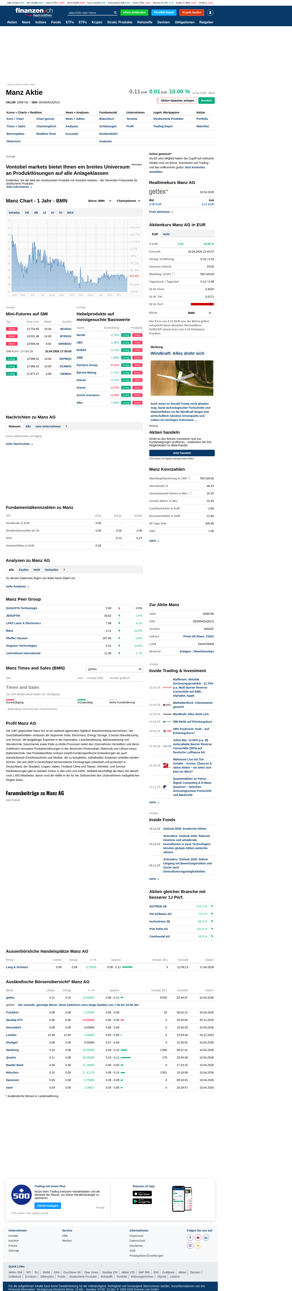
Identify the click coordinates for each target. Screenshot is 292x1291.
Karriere (14, 1240)
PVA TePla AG (158, 928)
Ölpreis (161, 1276)
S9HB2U (65, 373)
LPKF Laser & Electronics (23, 623)
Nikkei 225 (128, 1272)
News (26, 22)
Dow (48, 3)
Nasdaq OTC (14, 1019)
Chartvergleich (46, 126)
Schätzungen (108, 126)
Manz (9, 630)
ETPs (83, 22)
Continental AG (159, 936)
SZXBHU (66, 366)
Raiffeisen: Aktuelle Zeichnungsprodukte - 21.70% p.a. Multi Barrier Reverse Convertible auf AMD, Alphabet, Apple (193, 687)
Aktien (12, 22)
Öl (200, 3)
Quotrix (11, 1057)
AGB (133, 1250)
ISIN (34, 102)
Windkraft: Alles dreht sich (191, 714)
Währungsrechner (142, 1276)
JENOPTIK (13, 615)
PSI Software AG (160, 913)
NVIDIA (81, 350)
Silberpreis (47, 1276)
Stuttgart (12, 1042)
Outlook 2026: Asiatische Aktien (184, 828)
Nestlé (81, 335)
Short (137, 335)
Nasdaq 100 (110, 1272)
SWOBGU (65, 343)
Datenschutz (137, 1240)
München (12, 1072)
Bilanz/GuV (106, 118)
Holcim (81, 380)
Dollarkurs (15, 1276)
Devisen (163, 22)
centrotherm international (23, 653)
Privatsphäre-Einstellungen (146, 1255)
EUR (155, 234)
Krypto (97, 22)
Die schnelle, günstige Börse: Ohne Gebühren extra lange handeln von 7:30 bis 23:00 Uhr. (72, 1004)
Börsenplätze (16, 133)
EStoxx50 (113, 3)
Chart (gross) (45, 118)
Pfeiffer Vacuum (17, 638)
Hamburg (12, 1049)
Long (126, 335)
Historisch (13, 141)
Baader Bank (15, 1064)
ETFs (70, 22)
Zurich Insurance (88, 395)
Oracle (81, 387)
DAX (69, 3)
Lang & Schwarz (17, 966)
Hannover (12, 1079)
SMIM (46, 1272)
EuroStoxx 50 (72, 1272)
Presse (13, 1245)
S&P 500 (144, 1272)
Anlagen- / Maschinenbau (197, 651)
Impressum (137, 1235)
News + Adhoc (75, 118)
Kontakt (13, 1235)
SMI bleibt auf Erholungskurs (192, 721)
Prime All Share (193, 636)
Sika (80, 402)
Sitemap (14, 1250)
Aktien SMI (15, 1272)
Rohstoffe (144, 22)
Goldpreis (168, 1272)
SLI (36, 1272)
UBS (80, 342)
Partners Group (87, 365)
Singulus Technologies (21, 645)
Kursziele (71, 133)
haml (9, 1087)
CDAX (210, 636)
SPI (28, 3)
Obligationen (184, 22)
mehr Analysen (17, 586)
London (11, 1034)
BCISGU (65, 329)
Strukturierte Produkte (168, 118)
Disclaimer (136, 1245)
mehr (166, 234)
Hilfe (65, 1235)
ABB (80, 357)
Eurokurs (30, 1276)
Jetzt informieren (19, 186)
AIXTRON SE (158, 906)
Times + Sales (16, 126)
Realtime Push (46, 133)
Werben (67, 1240)
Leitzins (175, 1276)
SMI (9, 3)
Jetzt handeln (182, 453)
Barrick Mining (86, 372)
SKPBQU (65, 358)
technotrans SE (159, 921)
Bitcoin (157, 3)
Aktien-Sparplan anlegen (177, 100)
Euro (89, 3)
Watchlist (202, 126)
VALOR (11, 102)
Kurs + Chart (15, 118)
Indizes (40, 22)
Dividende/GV (108, 133)
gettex (10, 997)
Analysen (71, 126)
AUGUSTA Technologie (21, 608)
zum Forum (13, 800)
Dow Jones (91, 1272)
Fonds (56, 22)
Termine (131, 118)
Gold (135, 3)
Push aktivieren (161, 211)
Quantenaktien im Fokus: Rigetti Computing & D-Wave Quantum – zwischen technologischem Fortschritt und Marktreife (192, 786)
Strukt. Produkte (119, 22)
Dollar (179, 3)
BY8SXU (65, 336)
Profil (130, 126)
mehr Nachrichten (19, 443)
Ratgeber (207, 22)
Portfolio (202, 118)
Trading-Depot (163, 126)
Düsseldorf (13, 1027)
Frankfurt (12, 1012)
